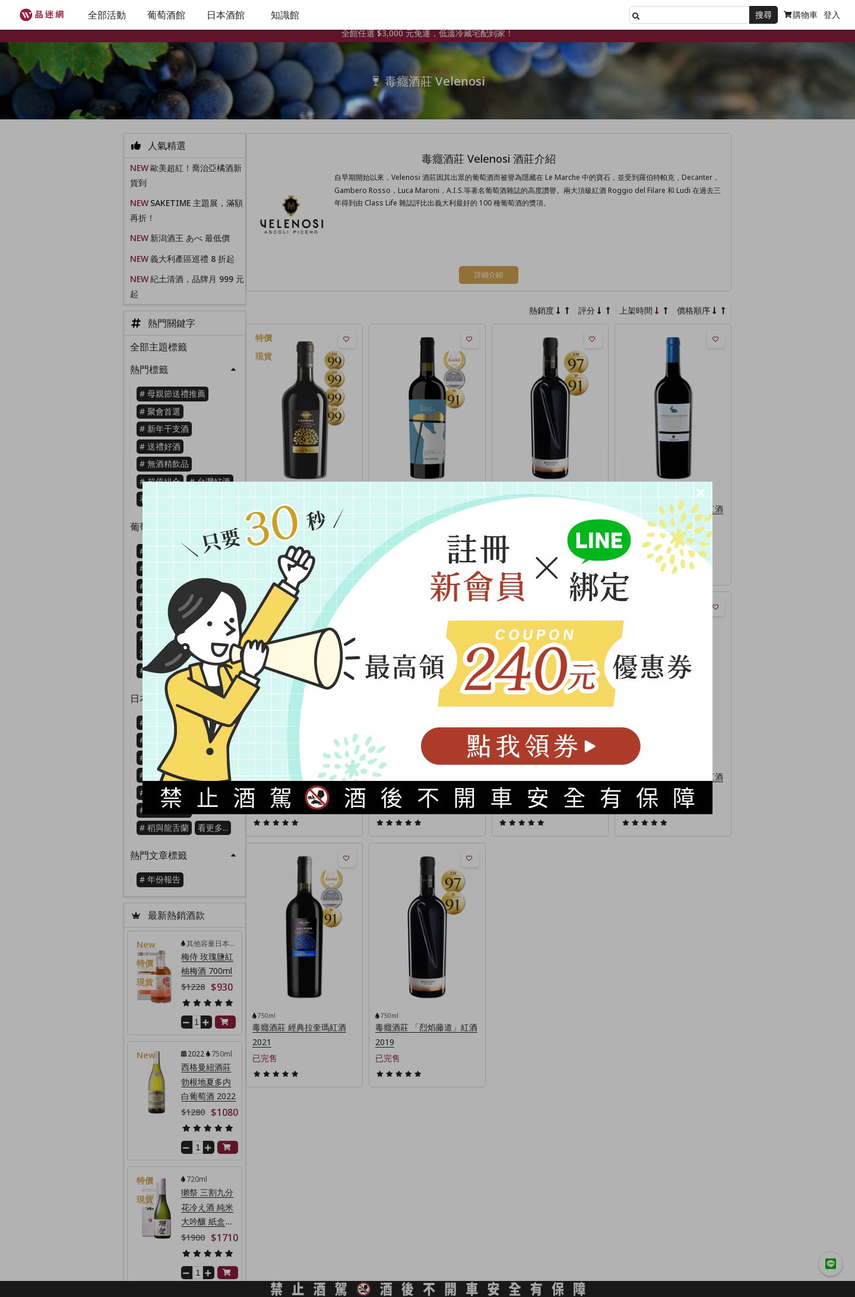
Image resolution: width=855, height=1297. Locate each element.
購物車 (801, 14)
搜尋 (763, 14)
